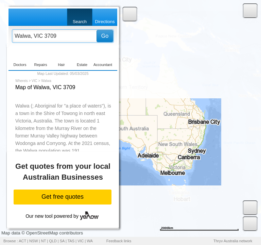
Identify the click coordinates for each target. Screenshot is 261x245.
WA (90, 241)
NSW (33, 241)
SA (62, 241)
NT (43, 241)
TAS (71, 241)
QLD (53, 241)
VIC (34, 81)
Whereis (21, 81)
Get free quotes (62, 196)
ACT (22, 241)
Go (104, 36)
